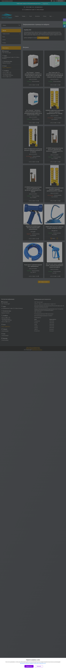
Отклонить (39, 666)
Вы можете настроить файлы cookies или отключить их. (32, 663)
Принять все (29, 666)
